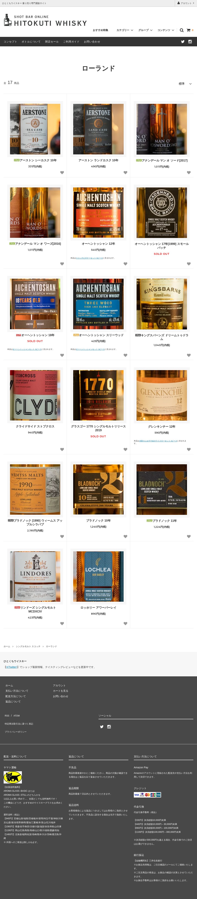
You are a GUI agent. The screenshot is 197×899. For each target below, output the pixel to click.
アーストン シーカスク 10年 (35, 158)
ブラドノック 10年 (98, 518)
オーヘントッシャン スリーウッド (98, 333)
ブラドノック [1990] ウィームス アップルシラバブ (35, 520)
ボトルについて (31, 41)
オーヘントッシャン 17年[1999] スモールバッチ (162, 244)
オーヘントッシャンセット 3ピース (27, 348)
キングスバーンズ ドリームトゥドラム (161, 335)
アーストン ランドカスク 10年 (98, 158)
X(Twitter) (11, 665)
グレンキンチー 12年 (161, 425)
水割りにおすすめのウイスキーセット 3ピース (158, 439)
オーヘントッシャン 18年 (35, 333)
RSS (6, 712)
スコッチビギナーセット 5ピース (89, 256)
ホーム (7, 644)
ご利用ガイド (71, 41)
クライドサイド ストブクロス (35, 424)
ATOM (14, 712)
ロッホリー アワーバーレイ (98, 606)
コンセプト (10, 41)
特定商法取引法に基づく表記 (20, 717)
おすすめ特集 (100, 30)
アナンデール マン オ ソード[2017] (162, 158)
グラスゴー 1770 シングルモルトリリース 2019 (98, 426)
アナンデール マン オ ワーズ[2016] (35, 242)
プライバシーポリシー (16, 723)
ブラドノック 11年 (162, 519)
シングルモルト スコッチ (28, 644)
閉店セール (52, 41)
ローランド (51, 644)
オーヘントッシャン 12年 (98, 242)
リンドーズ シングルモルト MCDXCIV (35, 607)
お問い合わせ (92, 41)
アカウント (186, 3)
